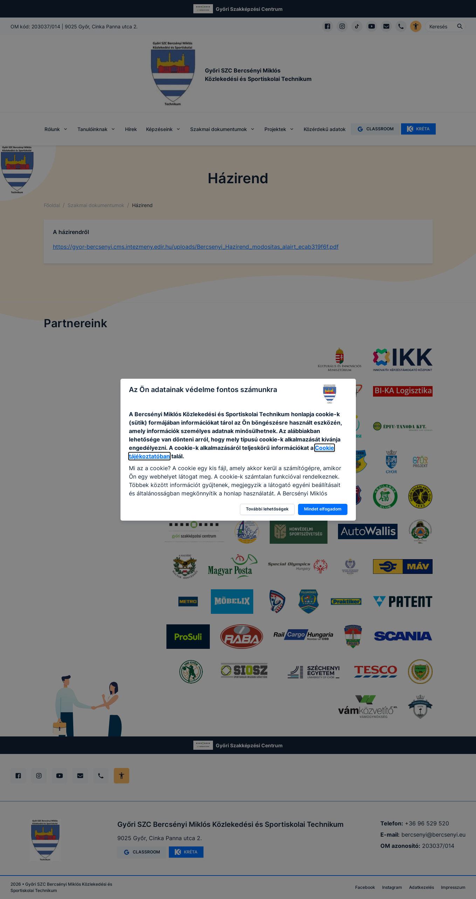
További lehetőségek (267, 509)
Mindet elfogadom (323, 509)
